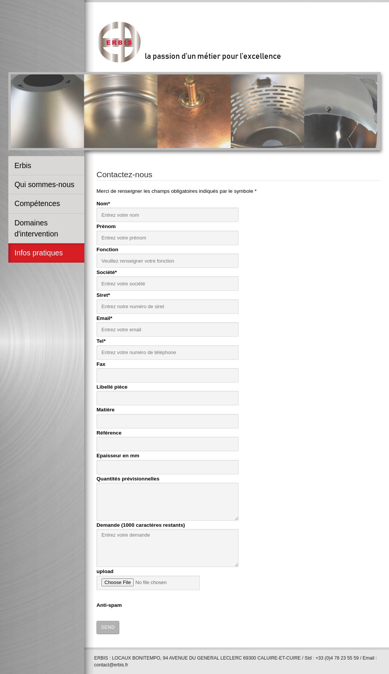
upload (105, 570)
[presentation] (255, 604)
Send (108, 626)
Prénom (106, 225)
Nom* (103, 203)
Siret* (103, 294)
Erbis (22, 165)
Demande (140, 524)
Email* (104, 317)
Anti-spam (109, 604)
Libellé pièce (112, 386)
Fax (100, 363)
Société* (106, 271)
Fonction (107, 248)
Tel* (101, 340)
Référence (109, 432)
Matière (105, 409)
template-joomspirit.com (386, 619)
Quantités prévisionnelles (127, 477)
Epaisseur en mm (117, 455)
